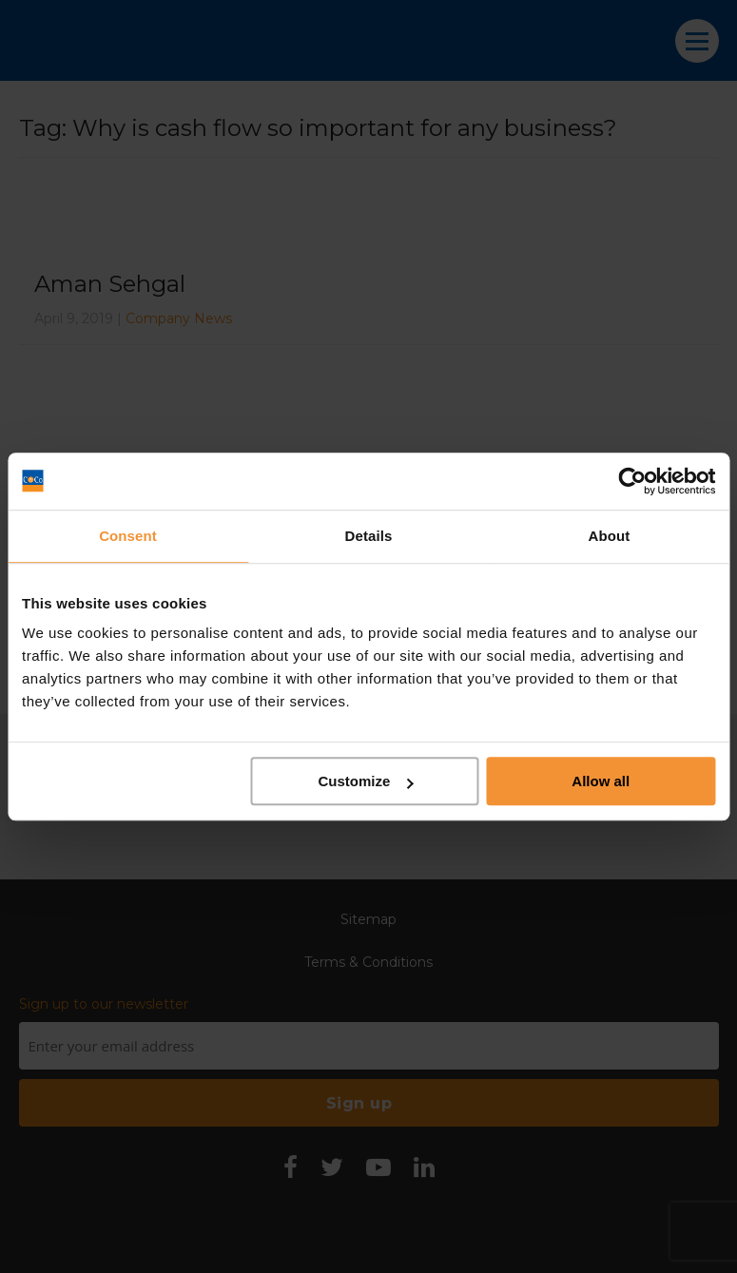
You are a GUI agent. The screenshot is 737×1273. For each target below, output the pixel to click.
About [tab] (609, 536)
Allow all (601, 781)
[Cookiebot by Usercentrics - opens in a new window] (632, 481)
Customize (365, 781)
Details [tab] (369, 536)
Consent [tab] (128, 536)
